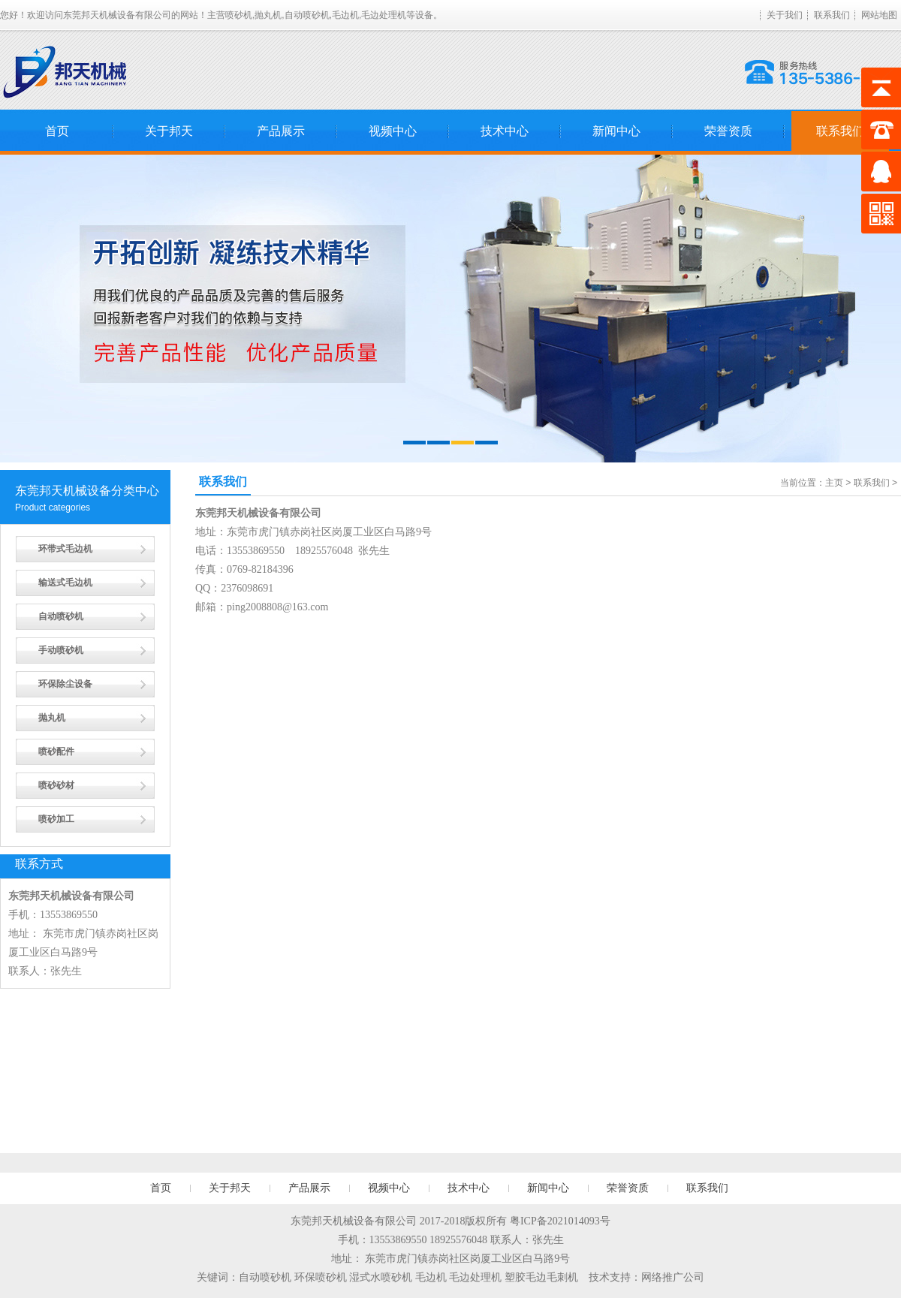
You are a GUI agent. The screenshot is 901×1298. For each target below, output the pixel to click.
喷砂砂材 (56, 785)
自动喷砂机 (60, 616)
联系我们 (832, 15)
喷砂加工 (56, 819)
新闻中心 (616, 131)
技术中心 (505, 131)
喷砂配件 (56, 751)
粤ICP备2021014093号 (560, 1221)
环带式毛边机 (65, 549)
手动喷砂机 (60, 650)
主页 (834, 482)
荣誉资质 (728, 131)
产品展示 (281, 131)
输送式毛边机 (65, 582)
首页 (57, 131)
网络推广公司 (672, 1277)
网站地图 (879, 15)
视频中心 (393, 131)
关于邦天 (169, 131)
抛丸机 (51, 717)
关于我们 (785, 15)
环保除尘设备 (65, 684)
